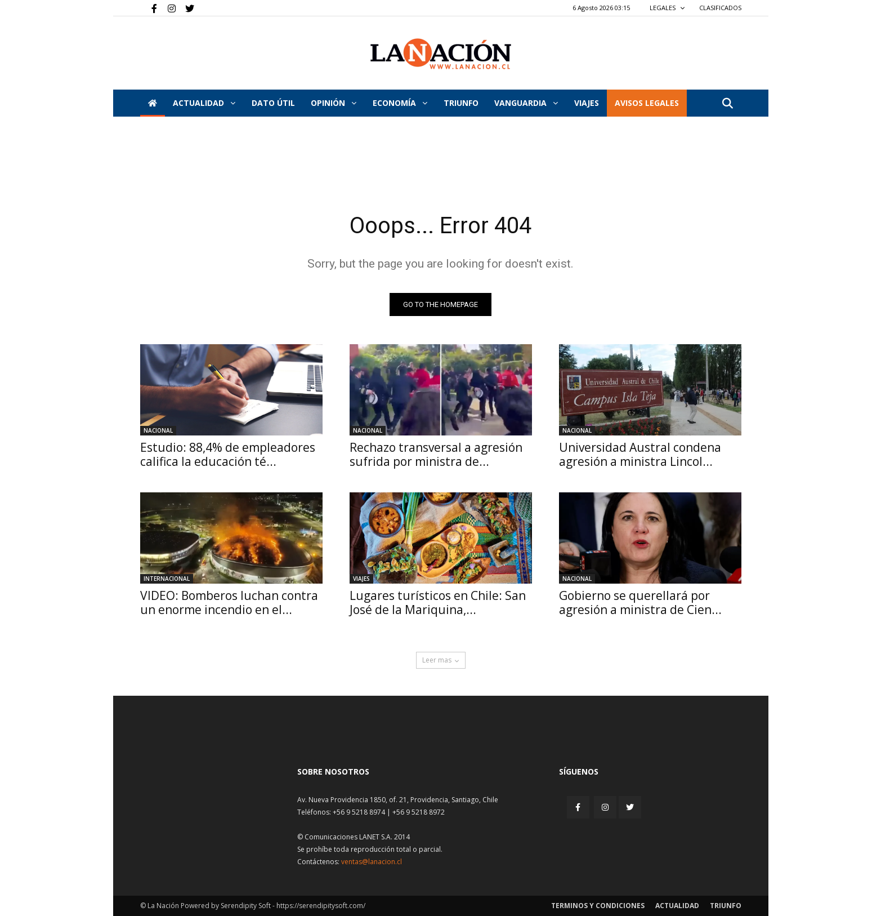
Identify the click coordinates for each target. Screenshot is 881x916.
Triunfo (461, 102)
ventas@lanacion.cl (371, 861)
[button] (727, 104)
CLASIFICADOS (720, 7)
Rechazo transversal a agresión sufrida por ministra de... (436, 454)
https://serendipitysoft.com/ (320, 905)
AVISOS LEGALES (647, 102)
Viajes (361, 578)
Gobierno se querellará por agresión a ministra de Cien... (640, 602)
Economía (400, 102)
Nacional (158, 430)
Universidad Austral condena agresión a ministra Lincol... (640, 454)
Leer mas (440, 660)
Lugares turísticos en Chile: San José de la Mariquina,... (438, 602)
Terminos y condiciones (598, 905)
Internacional (167, 578)
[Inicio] (152, 103)
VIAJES (586, 102)
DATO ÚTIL (273, 102)
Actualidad (204, 102)
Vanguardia (526, 102)
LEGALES (667, 7)
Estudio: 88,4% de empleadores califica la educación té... (227, 454)
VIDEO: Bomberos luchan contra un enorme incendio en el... (229, 602)
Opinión (333, 102)
